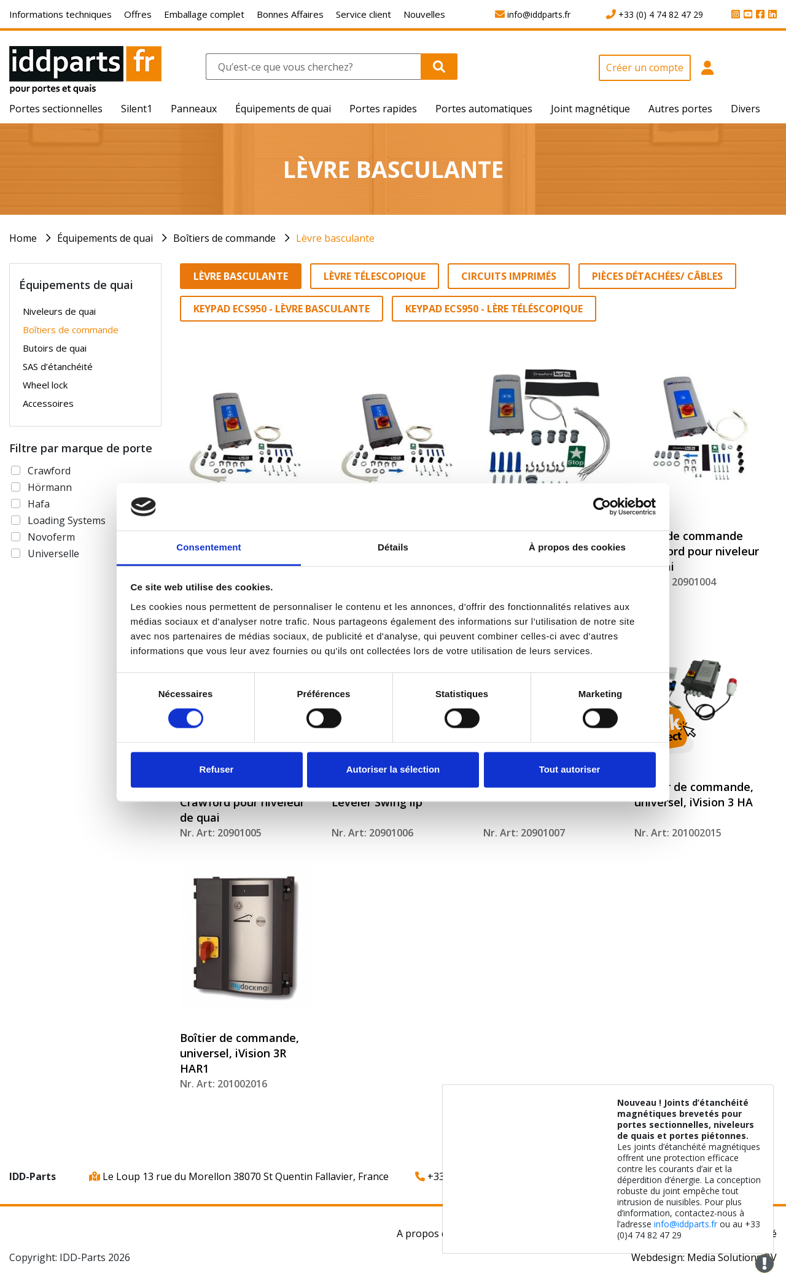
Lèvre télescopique (375, 276)
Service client (363, 14)
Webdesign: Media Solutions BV (704, 1257)
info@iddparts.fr (685, 1224)
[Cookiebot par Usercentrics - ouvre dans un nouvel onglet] (602, 507)
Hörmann (50, 487)
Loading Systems (67, 520)
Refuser (217, 769)
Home (23, 238)
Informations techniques (60, 14)
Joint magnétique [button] (590, 108)
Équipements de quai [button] (283, 108)
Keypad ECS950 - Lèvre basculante (281, 308)
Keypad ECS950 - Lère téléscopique (494, 308)
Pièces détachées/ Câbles (657, 276)
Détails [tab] (393, 547)
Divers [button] (745, 108)
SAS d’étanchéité (58, 366)
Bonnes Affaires (290, 14)
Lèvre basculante (335, 238)
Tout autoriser (570, 769)
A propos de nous (437, 1233)
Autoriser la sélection (393, 769)
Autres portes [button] (680, 108)
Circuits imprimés (508, 276)
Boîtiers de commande (224, 238)
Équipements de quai (105, 238)
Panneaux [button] (194, 108)
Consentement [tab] (208, 547)
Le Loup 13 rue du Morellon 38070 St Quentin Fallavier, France (239, 1176)
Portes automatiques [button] (483, 108)
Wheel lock (45, 385)
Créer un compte (644, 67)
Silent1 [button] (136, 108)
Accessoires (48, 403)
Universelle (53, 553)
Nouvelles (424, 14)
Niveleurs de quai (59, 311)
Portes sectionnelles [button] (56, 108)
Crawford (49, 470)
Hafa (39, 504)
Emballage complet (204, 14)
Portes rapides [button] (383, 108)
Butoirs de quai (55, 348)
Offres (138, 14)
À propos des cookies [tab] (577, 547)
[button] (707, 75)
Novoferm (51, 537)
